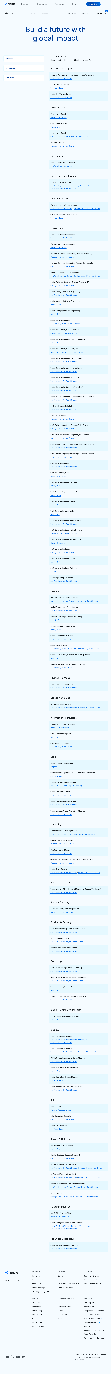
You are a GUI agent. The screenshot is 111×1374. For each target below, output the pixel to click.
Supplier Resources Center (94, 1330)
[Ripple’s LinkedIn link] (23, 1356)
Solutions (25, 4)
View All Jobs (101, 13)
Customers (42, 4)
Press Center (89, 1307)
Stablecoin (36, 1284)
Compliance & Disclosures (94, 1311)
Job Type (10, 78)
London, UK (55, 314)
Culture (59, 13)
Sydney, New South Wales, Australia (64, 333)
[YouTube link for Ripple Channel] (18, 1356)
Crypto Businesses (65, 1288)
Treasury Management (41, 1292)
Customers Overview (92, 1276)
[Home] (10, 4)
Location (9, 59)
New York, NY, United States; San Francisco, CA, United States (74, 649)
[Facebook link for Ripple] (8, 1356)
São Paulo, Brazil (56, 88)
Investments (37, 1315)
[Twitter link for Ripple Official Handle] (13, 1356)
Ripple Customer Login (93, 1284)
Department (11, 68)
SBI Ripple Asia (38, 1326)
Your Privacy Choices (92, 1315)
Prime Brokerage (38, 1288)
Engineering (46, 13)
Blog (60, 1303)
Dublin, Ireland (55, 127)
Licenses (90, 1354)
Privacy (83, 1354)
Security (87, 1326)
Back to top (12, 1281)
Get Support (89, 1303)
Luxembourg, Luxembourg (71, 786)
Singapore (54, 767)
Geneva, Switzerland (58, 117)
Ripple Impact (37, 1322)
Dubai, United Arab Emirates (61, 1110)
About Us (36, 1303)
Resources (59, 4)
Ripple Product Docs (93, 1318)
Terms (77, 1354)
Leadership (36, 1307)
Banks (60, 1276)
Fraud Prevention (90, 1334)
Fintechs (61, 1280)
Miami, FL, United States (83, 186)
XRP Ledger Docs (92, 1322)
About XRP (62, 1315)
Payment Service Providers (68, 1284)
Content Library (64, 1307)
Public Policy (37, 1311)
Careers (35, 1318)
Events (61, 1311)
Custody (35, 1280)
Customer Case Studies (93, 1280)
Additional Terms (100, 1354)
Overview (32, 13)
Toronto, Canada (83, 136)
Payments (36, 1276)
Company (75, 4)
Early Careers (72, 13)
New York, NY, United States (61, 78)
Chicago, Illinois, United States (62, 136)
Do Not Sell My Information (94, 1338)
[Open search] (103, 4)
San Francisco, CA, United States (63, 188)
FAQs (60, 1318)
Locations (86, 13)
